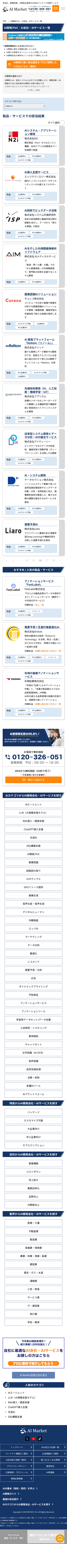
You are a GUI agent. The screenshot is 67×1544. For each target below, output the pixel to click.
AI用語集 (50, 1472)
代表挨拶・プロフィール (17, 1472)
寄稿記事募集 (17, 1478)
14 (26, 560)
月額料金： (34, 604)
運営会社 (50, 1466)
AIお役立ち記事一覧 (50, 1447)
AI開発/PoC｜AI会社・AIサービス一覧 (26, 21)
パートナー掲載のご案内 (17, 1453)
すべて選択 (56, 123)
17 (47, 560)
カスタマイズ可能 (24, 160)
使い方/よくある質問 (50, 1459)
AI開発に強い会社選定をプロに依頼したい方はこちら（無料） (32, 64)
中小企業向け (37, 156)
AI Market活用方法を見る (33, 1375)
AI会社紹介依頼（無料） (17, 1459)
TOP (4, 21)
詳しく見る (35, 90)
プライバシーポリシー (17, 1466)
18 (53, 560)
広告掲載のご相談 (50, 1453)
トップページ (17, 1447)
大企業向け (22, 156)
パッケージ (36, 611)
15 (33, 560)
